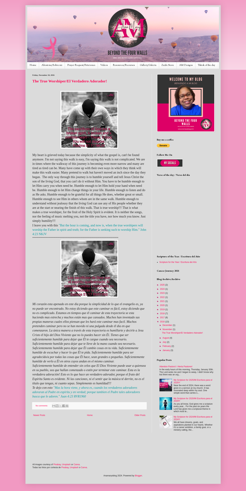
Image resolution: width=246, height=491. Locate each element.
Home (33, 65)
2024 (162, 289)
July (164, 342)
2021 (162, 301)
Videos (104, 65)
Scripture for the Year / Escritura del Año (178, 262)
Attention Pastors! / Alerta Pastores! (175, 366)
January (166, 350)
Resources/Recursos (124, 65)
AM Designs (186, 65)
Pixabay (57, 464)
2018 (162, 313)
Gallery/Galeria (148, 65)
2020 (162, 305)
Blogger (138, 475)
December (167, 325)
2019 (162, 309)
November (167, 329)
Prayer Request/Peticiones (81, 65)
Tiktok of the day (206, 65)
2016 (162, 321)
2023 (162, 293)
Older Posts (140, 415)
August (166, 338)
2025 (162, 285)
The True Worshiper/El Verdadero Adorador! (69, 81)
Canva (77, 464)
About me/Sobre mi (52, 65)
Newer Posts (39, 415)
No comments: (42, 406)
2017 (162, 317)
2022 (162, 297)
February (166, 346)
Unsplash (66, 464)
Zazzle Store (168, 65)
